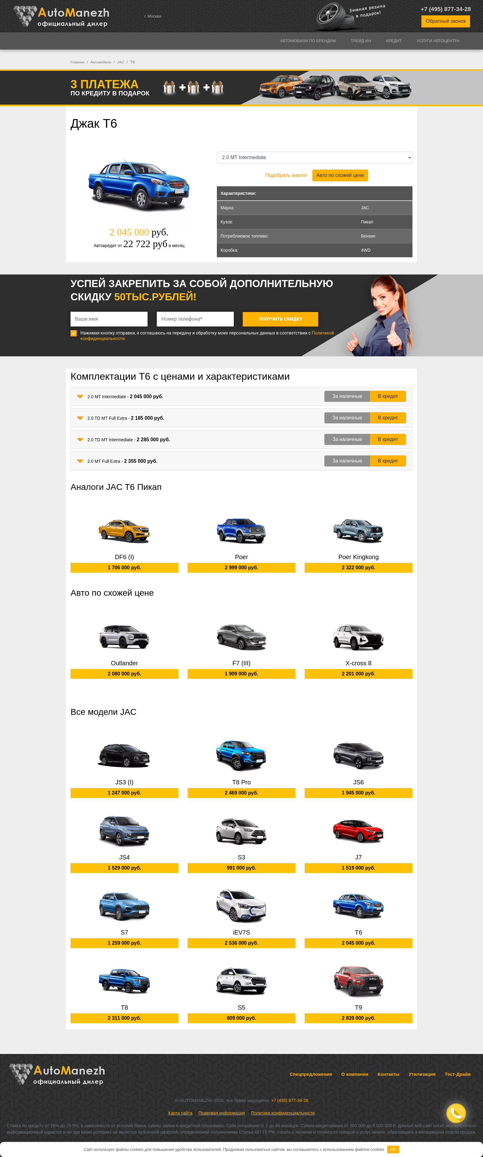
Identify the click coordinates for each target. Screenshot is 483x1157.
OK (393, 1149)
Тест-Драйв (458, 1074)
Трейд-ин (361, 40)
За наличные (347, 396)
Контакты (389, 1074)
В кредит (388, 396)
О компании (354, 1074)
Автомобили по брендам (308, 40)
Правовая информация (221, 1113)
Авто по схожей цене (340, 175)
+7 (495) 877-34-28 (446, 9)
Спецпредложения (311, 1074)
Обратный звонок (445, 21)
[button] (80, 397)
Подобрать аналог (286, 175)
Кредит (394, 40)
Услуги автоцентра (438, 40)
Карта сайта (180, 1113)
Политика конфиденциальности (283, 1113)
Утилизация (422, 1074)
